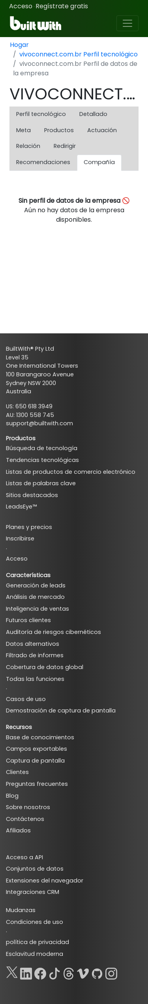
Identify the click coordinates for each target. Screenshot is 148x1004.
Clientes (17, 772)
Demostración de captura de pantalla (61, 710)
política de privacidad (37, 942)
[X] (12, 972)
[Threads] (69, 972)
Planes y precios (29, 527)
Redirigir (65, 146)
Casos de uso (26, 699)
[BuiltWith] (36, 23)
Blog (12, 796)
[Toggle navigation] (127, 23)
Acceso (20, 6)
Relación (28, 146)
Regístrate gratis (62, 6)
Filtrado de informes (35, 655)
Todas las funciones (35, 679)
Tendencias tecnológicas (42, 460)
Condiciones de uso (34, 922)
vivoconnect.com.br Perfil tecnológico (78, 54)
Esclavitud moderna (34, 954)
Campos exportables (36, 749)
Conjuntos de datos (35, 869)
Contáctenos (25, 819)
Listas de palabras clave (41, 483)
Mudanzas (21, 910)
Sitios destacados (32, 495)
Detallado (93, 114)
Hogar (19, 44)
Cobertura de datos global (44, 667)
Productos (59, 130)
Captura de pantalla (35, 761)
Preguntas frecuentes (37, 784)
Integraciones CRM (32, 892)
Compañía (99, 162)
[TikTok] (54, 972)
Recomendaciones (43, 162)
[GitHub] (97, 972)
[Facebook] (40, 972)
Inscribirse (20, 538)
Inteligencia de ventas (37, 609)
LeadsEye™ (21, 506)
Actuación (102, 130)
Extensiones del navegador (44, 880)
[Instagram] (111, 972)
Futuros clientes (28, 620)
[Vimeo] (83, 972)
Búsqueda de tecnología (41, 448)
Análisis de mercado (35, 597)
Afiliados (18, 830)
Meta (23, 130)
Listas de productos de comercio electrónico (70, 472)
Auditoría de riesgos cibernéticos (53, 632)
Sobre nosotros (28, 807)
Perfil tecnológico (41, 114)
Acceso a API (24, 857)
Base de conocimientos (40, 737)
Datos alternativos (32, 644)
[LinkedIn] (26, 972)
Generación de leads (36, 585)
